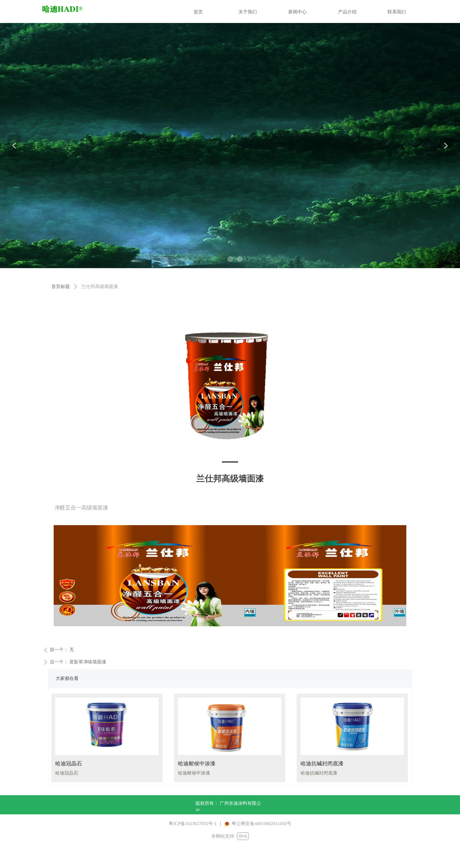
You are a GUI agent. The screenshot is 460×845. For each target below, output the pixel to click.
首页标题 (60, 286)
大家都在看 (67, 678)
